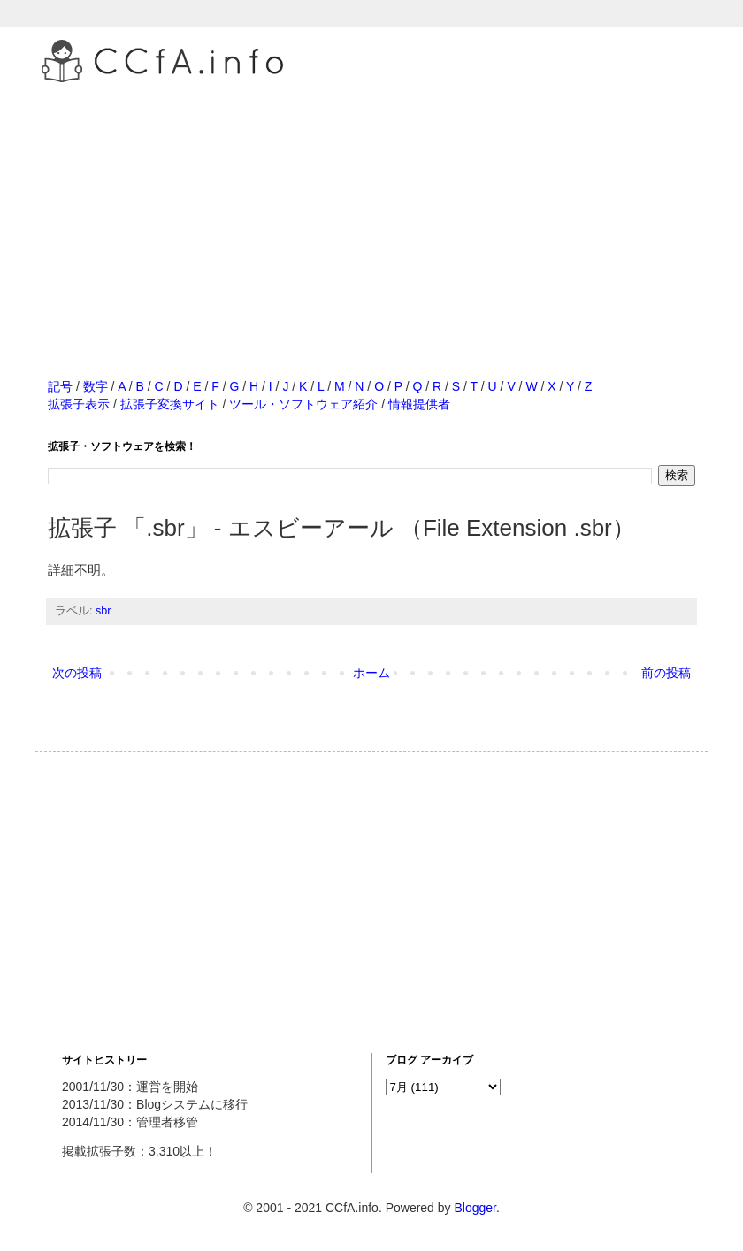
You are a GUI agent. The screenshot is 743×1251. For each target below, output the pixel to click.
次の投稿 (77, 673)
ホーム (371, 673)
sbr (103, 611)
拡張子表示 (79, 404)
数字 (95, 386)
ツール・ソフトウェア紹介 (303, 404)
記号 (60, 386)
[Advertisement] (371, 211)
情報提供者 (419, 404)
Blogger (474, 1208)
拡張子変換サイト (169, 404)
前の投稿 (666, 673)
